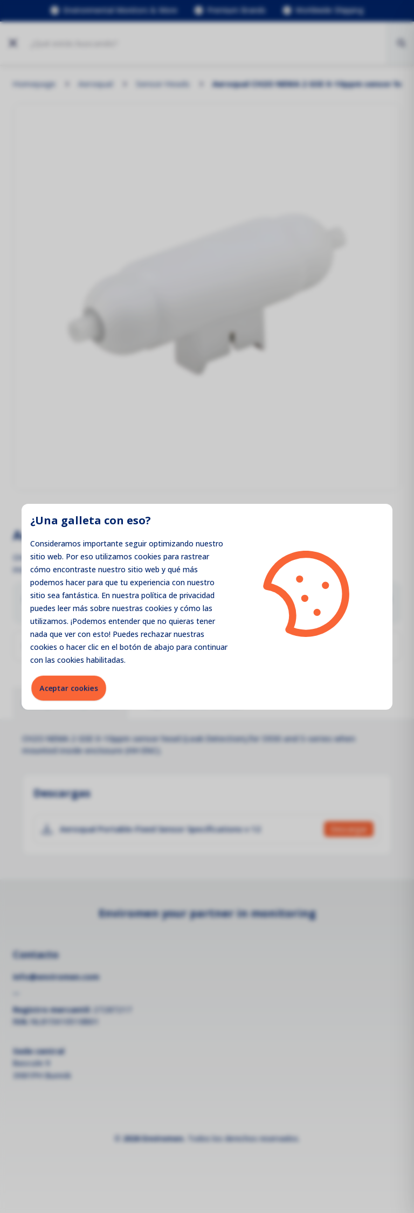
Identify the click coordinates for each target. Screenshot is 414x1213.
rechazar (156, 634)
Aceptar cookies (69, 688)
